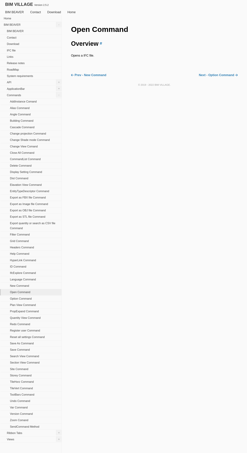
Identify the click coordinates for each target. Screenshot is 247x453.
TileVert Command (21, 388)
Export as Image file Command (29, 204)
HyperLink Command (23, 260)
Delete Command (21, 165)
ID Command (18, 266)
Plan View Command (23, 304)
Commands (34, 95)
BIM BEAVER (14, 12)
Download (54, 12)
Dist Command (19, 178)
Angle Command (20, 114)
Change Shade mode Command (30, 139)
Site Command (19, 369)
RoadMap (13, 69)
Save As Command (22, 343)
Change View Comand (24, 146)
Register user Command (25, 330)
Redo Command (20, 324)
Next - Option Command (218, 75)
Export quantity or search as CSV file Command (32, 226)
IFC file (11, 50)
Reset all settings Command (27, 337)
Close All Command (22, 152)
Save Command (20, 349)
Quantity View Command (25, 317)
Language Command (23, 279)
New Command (19, 285)
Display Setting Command (26, 171)
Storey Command (21, 375)
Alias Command (20, 108)
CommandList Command (25, 159)
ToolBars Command (22, 394)
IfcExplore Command (23, 272)
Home (71, 12)
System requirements (20, 75)
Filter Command (20, 234)
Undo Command (20, 400)
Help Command (19, 253)
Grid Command (19, 241)
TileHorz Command (22, 381)
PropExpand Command (24, 311)
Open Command (20, 292)
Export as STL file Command (27, 216)
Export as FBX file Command (28, 197)
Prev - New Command (88, 75)
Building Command (21, 120)
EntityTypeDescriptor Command (29, 191)
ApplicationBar (34, 88)
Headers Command (22, 247)
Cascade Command (22, 127)
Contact (35, 12)
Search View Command (24, 356)
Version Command (21, 413)
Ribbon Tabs (34, 432)
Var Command (19, 407)
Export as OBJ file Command (28, 210)
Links (10, 56)
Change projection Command (28, 133)
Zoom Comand (19, 420)
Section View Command (24, 362)
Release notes (16, 63)
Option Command (21, 298)
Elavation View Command (26, 184)
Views (34, 439)
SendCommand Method (24, 426)
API (34, 82)
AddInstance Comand (23, 101)
